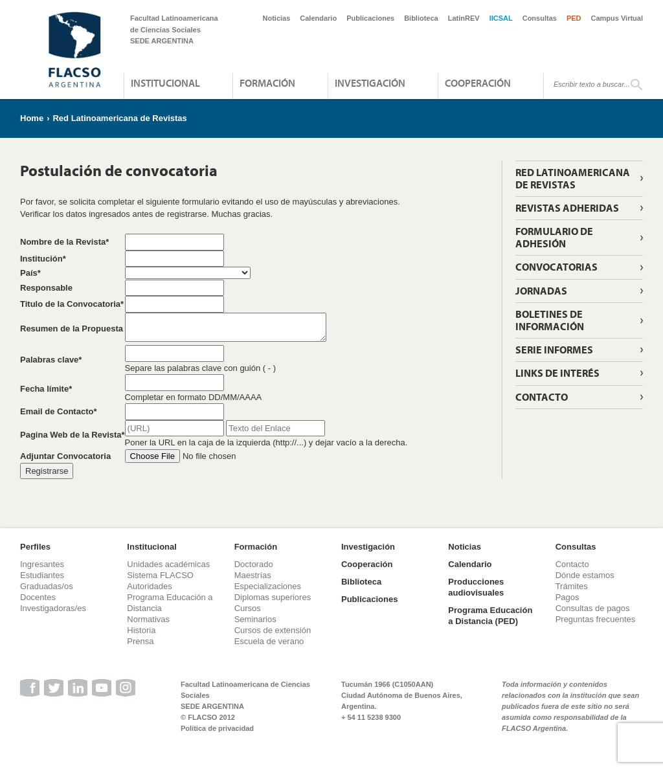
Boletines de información (549, 320)
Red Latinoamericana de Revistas (119, 118)
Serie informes (554, 349)
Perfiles (35, 547)
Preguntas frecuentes (596, 619)
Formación (267, 82)
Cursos (247, 608)
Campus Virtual (617, 18)
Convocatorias (556, 266)
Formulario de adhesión (554, 237)
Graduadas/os (46, 586)
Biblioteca (421, 18)
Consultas (540, 18)
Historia (141, 630)
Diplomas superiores (272, 597)
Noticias (277, 18)
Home (31, 118)
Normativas (148, 619)
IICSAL (501, 18)
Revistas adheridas (567, 207)
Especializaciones (267, 586)
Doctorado (253, 564)
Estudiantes (42, 575)
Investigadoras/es (53, 608)
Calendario (318, 18)
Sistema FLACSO (160, 575)
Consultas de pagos (593, 608)
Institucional (165, 82)
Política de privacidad (217, 728)
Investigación (370, 82)
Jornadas (541, 290)
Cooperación (478, 82)
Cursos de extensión (272, 630)
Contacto (541, 396)
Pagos (567, 597)
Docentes (38, 597)
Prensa (140, 641)
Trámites (572, 586)
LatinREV (464, 18)
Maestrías (252, 575)
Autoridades (149, 586)
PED (574, 18)
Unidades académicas (168, 564)
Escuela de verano (269, 641)
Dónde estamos (585, 575)
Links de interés (557, 372)
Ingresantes (42, 564)
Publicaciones (370, 18)
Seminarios (255, 619)
